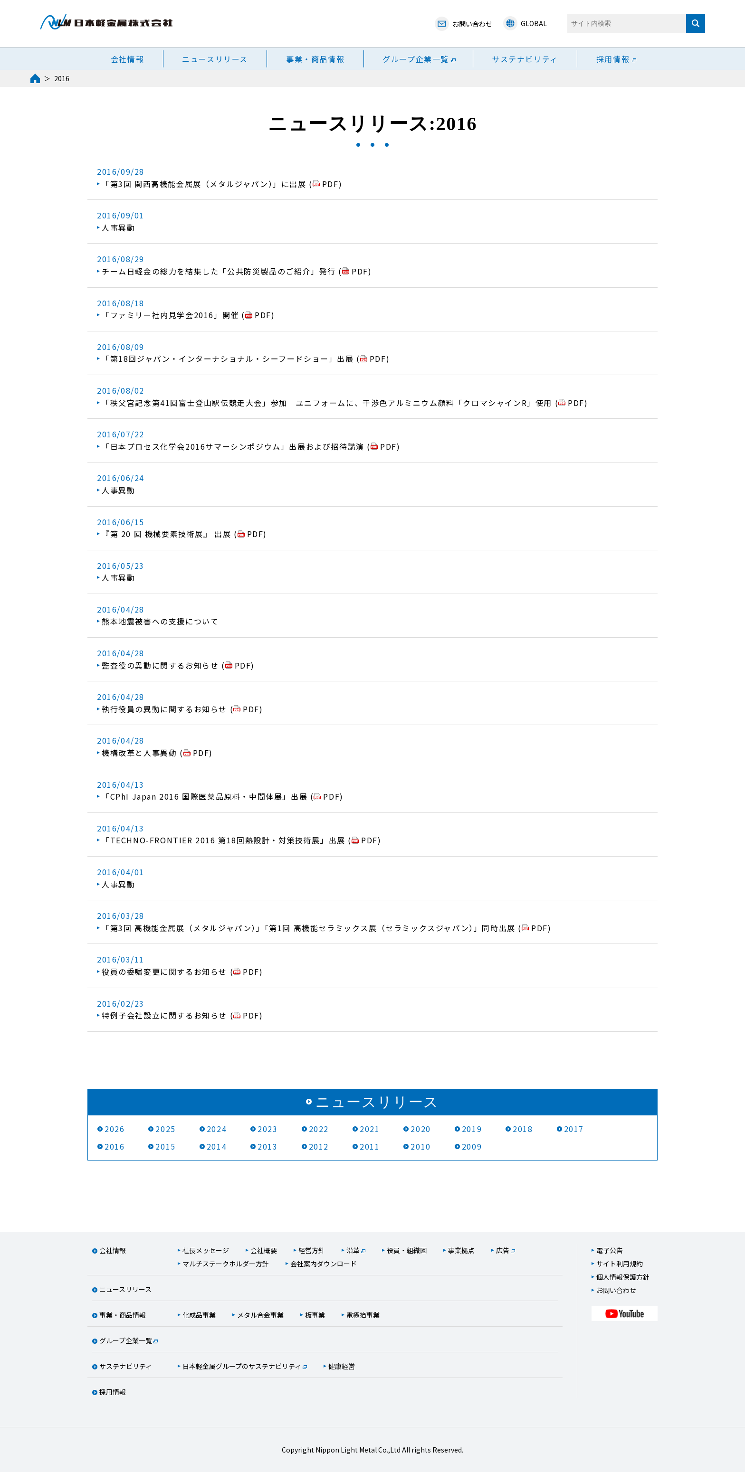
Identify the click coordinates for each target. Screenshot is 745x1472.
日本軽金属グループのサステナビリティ (241, 1366)
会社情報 (127, 59)
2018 (523, 1128)
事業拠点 (461, 1250)
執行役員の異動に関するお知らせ (166, 709)
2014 (217, 1146)
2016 (114, 1146)
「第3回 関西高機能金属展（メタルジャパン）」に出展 (205, 183)
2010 (420, 1146)
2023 (267, 1128)
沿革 (353, 1250)
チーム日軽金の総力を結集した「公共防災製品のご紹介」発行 (220, 271)
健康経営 (341, 1366)
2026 (114, 1128)
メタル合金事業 (260, 1315)
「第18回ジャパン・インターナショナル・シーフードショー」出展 (229, 358)
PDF (330, 183)
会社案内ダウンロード (323, 1263)
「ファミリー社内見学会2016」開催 (171, 315)
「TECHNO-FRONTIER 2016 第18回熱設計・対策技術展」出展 (225, 840)
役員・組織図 (407, 1250)
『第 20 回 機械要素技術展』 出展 (168, 533)
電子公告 (609, 1250)
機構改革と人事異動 (141, 752)
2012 (319, 1146)
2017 (574, 1128)
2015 (165, 1146)
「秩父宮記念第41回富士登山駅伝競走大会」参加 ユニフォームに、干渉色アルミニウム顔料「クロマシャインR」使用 (328, 402)
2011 (370, 1146)
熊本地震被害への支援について (160, 621)
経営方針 (311, 1250)
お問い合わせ (616, 1290)
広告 (502, 1250)
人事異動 (118, 227)
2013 (267, 1146)
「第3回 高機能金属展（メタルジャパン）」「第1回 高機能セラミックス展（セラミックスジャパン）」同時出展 (310, 928)
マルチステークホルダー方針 (225, 1263)
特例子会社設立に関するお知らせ (166, 1015)
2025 (165, 1128)
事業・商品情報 (315, 59)
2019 (472, 1128)
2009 (472, 1146)
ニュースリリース (215, 59)
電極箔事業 (363, 1315)
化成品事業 (199, 1315)
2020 (420, 1128)
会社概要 (263, 1250)
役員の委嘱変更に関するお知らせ (166, 971)
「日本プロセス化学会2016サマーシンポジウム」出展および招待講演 (234, 446)
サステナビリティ (525, 59)
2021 (370, 1128)
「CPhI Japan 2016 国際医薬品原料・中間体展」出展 (206, 796)
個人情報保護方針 (622, 1277)
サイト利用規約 (619, 1263)
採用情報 (613, 59)
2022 (319, 1128)
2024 (217, 1128)
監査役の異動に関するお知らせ (161, 665)
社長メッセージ (205, 1250)
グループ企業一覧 (415, 59)
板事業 (315, 1315)
